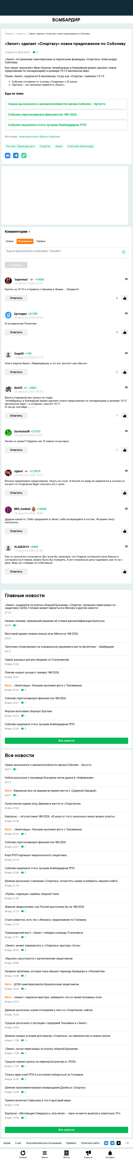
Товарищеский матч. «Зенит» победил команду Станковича (44, 932)
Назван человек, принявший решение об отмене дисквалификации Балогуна (55, 621)
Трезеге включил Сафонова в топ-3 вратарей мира (38, 1100)
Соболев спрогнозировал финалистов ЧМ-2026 (42, 114)
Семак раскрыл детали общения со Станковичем (37, 659)
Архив (6, 1143)
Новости (21, 34)
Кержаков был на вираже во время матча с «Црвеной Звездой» (51, 790)
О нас (18, 1143)
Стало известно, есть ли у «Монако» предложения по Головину (45, 919)
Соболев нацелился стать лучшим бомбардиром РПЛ (47, 125)
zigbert (18, 471)
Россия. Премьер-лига (20, 146)
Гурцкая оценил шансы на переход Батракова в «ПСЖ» (40, 1061)
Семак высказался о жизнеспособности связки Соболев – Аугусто (56, 104)
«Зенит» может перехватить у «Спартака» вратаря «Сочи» (43, 945)
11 (26, 1040)
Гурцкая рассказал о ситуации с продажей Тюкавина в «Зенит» (46, 1023)
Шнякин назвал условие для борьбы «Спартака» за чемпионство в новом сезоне (57, 1035)
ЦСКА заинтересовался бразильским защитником (42, 984)
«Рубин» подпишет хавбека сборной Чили (32, 894)
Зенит (59, 146)
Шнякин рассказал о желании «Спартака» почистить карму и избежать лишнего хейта (61, 881)
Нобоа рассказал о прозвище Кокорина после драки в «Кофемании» (49, 777)
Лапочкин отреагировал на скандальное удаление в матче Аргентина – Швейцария (59, 646)
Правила (71, 1143)
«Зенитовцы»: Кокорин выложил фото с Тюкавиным (43, 685)
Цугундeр (20, 313)
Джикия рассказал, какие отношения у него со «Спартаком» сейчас (49, 1010)
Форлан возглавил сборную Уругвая (28, 711)
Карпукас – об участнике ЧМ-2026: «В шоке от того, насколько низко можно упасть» (60, 816)
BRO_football (22, 509)
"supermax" (21, 279)
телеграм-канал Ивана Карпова (39, 136)
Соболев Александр (80, 146)
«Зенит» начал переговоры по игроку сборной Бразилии (41, 1048)
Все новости (66, 740)
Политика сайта (90, 1143)
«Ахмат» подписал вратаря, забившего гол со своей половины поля (53, 997)
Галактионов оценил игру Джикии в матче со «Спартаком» (43, 803)
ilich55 (18, 387)
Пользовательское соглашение (43, 1143)
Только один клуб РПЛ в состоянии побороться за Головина (44, 1074)
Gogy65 (19, 353)
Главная (9, 34)
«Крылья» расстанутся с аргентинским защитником (39, 958)
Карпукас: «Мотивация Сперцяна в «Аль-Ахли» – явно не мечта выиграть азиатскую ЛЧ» (63, 1113)
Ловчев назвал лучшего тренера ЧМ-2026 (32, 672)
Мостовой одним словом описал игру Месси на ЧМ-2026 (41, 633)
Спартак (45, 146)
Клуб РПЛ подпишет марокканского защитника (36, 855)
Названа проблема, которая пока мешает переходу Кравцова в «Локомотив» (55, 971)
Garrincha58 (22, 431)
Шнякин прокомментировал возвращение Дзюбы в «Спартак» (45, 1087)
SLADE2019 (21, 547)
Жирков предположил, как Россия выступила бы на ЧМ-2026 (44, 906)
